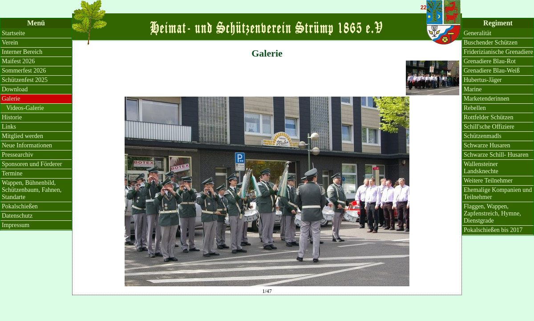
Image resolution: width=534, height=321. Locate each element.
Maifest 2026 (18, 61)
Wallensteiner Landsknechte (481, 168)
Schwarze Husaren (487, 145)
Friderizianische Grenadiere (498, 52)
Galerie (11, 98)
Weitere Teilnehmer (488, 180)
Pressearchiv (17, 154)
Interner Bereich (22, 52)
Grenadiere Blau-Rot (490, 61)
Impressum (15, 225)
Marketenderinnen (487, 98)
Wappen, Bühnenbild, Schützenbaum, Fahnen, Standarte (31, 189)
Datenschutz (17, 215)
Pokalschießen (20, 206)
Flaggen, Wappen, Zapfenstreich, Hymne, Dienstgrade (492, 213)
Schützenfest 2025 (25, 80)
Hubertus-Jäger (483, 80)
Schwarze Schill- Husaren (496, 154)
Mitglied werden (22, 136)
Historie (12, 117)
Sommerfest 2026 (24, 70)
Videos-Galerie (25, 108)
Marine (472, 89)
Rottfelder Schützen (489, 117)
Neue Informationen (27, 145)
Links (9, 126)
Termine (12, 173)
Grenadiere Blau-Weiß (492, 70)
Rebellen (475, 108)
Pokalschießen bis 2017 (493, 230)
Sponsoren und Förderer (32, 164)
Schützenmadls (483, 136)
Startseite (13, 33)
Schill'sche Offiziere (489, 126)
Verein (10, 42)
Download (15, 89)
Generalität (477, 33)
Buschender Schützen (491, 42)
